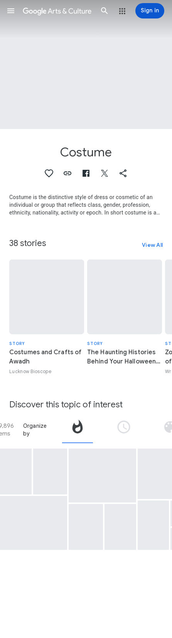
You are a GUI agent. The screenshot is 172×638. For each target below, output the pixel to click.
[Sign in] (149, 10)
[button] (11, 11)
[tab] (77, 429)
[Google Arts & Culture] (58, 11)
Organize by (35, 429)
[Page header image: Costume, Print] (86, 64)
